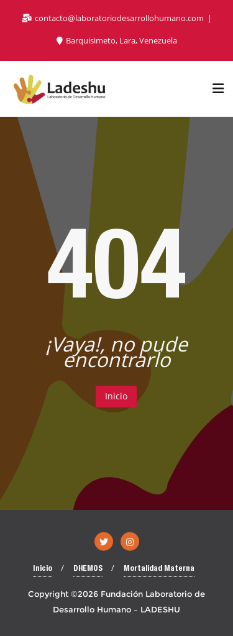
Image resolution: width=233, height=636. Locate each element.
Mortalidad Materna (159, 569)
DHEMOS (88, 569)
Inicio (116, 396)
